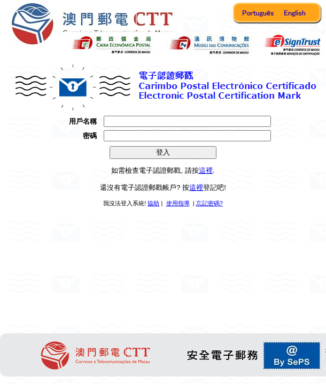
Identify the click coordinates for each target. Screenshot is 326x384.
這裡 (206, 170)
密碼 (90, 136)
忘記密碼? (209, 203)
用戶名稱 (83, 121)
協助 (153, 203)
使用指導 (178, 203)
